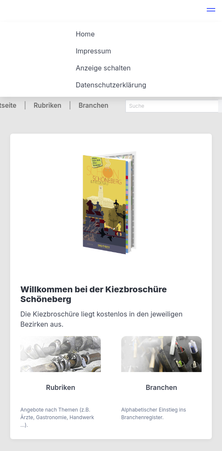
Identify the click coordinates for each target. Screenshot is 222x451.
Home (85, 34)
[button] (211, 11)
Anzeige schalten (103, 68)
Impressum (93, 51)
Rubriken (47, 105)
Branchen (93, 105)
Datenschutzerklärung (111, 85)
